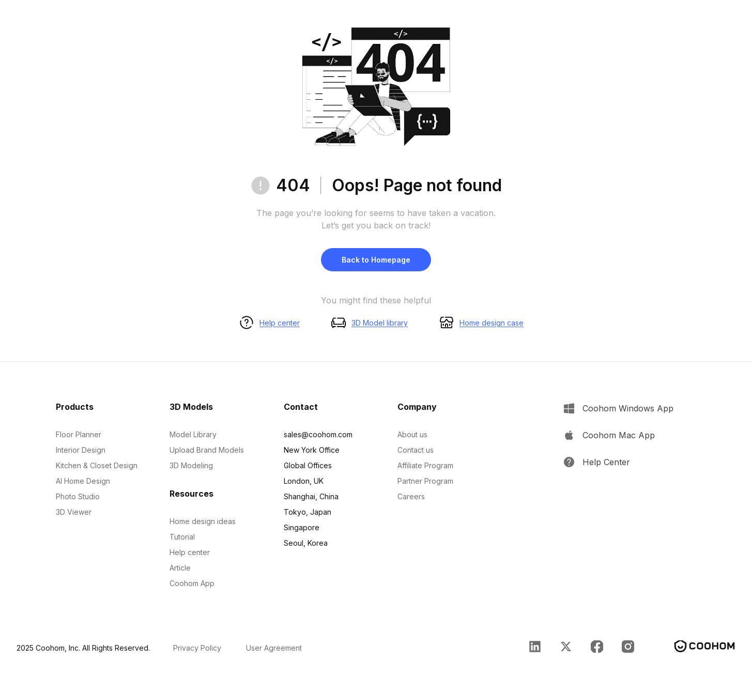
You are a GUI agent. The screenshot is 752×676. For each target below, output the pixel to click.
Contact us (415, 449)
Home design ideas (203, 521)
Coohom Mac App (618, 435)
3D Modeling (191, 465)
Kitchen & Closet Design (96, 465)
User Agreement (274, 647)
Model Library (193, 434)
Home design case (491, 322)
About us (412, 434)
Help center (279, 322)
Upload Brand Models (207, 449)
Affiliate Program (425, 465)
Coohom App (192, 583)
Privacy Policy (197, 647)
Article (180, 567)
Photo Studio (78, 496)
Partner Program (425, 481)
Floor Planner (78, 434)
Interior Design (80, 449)
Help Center (606, 462)
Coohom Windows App (627, 408)
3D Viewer (73, 512)
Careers (411, 496)
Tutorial (182, 536)
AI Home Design (83, 481)
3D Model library (379, 322)
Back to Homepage (376, 259)
